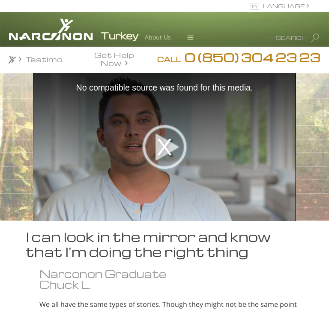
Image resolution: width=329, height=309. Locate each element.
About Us (158, 37)
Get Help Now (114, 58)
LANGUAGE (284, 5)
